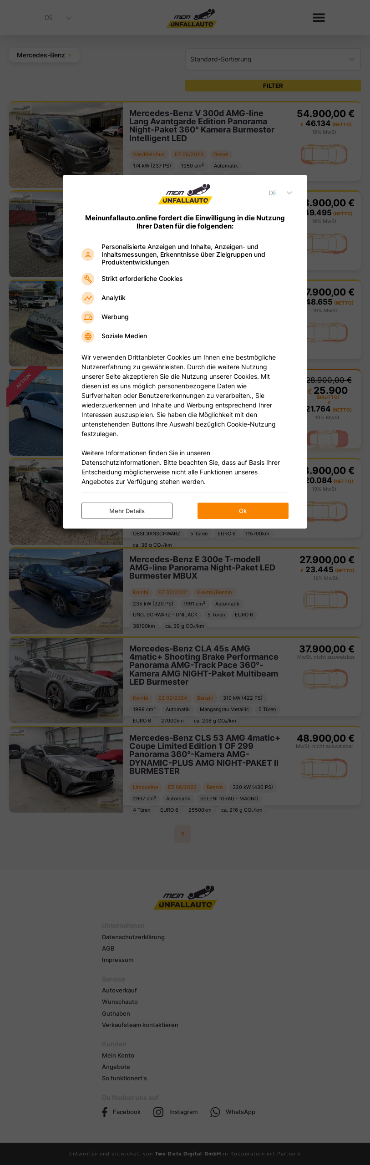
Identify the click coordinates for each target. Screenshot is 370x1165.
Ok (243, 510)
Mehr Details (127, 510)
